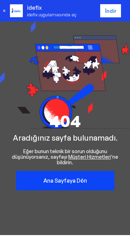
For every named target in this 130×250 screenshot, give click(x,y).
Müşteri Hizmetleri (89, 157)
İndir (110, 11)
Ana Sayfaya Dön (65, 180)
